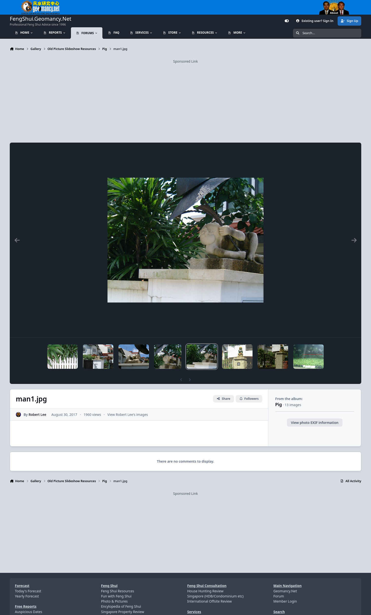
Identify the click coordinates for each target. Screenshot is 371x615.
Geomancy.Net (285, 591)
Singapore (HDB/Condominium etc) (215, 596)
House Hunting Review (205, 591)
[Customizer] (287, 21)
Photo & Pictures (114, 601)
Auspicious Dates (28, 611)
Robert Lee (37, 414)
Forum (278, 596)
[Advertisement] (185, 98)
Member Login (285, 601)
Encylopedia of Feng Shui (121, 606)
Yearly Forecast (27, 596)
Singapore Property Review (122, 611)
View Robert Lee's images (127, 414)
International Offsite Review (209, 601)
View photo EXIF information (314, 422)
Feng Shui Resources (117, 591)
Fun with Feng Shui (116, 596)
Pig (278, 404)
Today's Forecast (28, 591)
